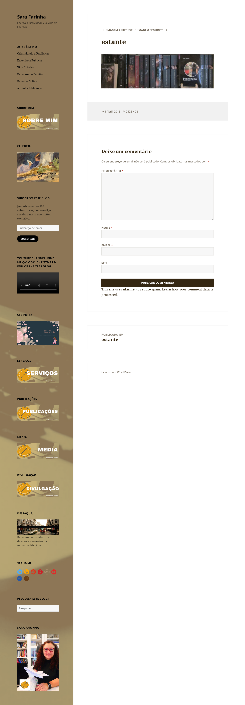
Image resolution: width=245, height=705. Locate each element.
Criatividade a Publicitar (33, 53)
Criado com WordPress (116, 372)
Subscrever (28, 238)
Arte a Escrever (27, 46)
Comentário (112, 171)
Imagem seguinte (150, 30)
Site (104, 263)
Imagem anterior (119, 30)
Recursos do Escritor (30, 74)
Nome (107, 228)
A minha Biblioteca (29, 88)
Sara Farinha (31, 17)
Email (107, 245)
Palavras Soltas (27, 81)
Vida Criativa (25, 67)
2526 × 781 (133, 111)
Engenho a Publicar (30, 60)
